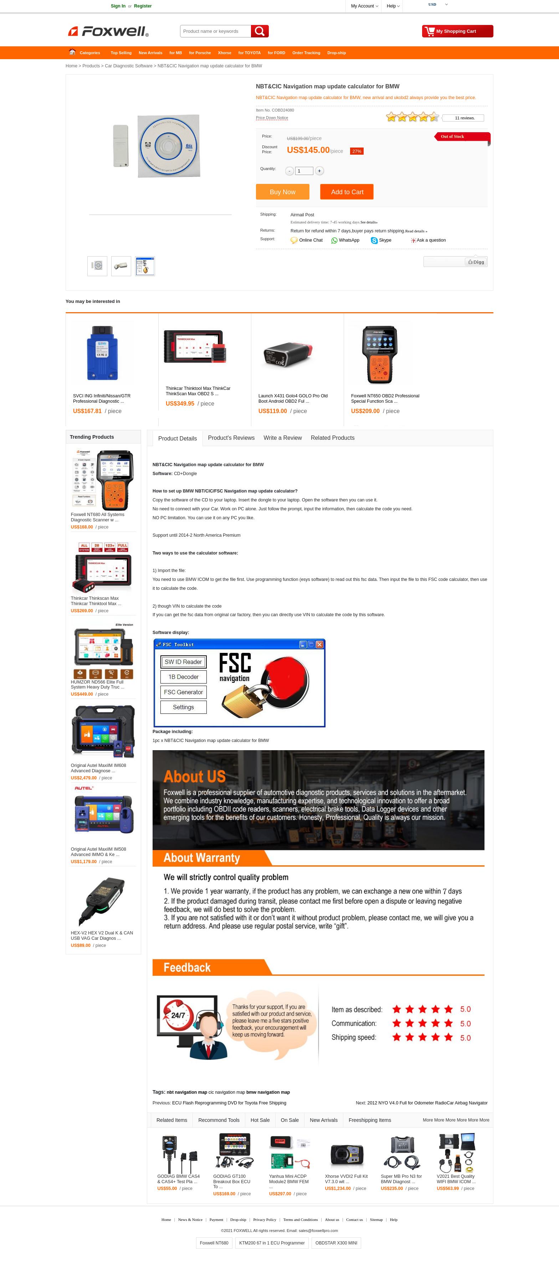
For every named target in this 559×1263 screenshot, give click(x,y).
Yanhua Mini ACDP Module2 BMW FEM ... (289, 1182)
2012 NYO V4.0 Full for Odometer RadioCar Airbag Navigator (428, 1102)
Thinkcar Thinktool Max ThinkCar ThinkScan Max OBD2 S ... (198, 391)
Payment (217, 1219)
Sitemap (376, 1219)
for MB (176, 53)
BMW (258, 464)
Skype (384, 240)
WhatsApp (349, 240)
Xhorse (224, 53)
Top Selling (121, 53)
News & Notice (190, 1219)
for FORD (276, 53)
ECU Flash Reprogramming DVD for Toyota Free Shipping (229, 1102)
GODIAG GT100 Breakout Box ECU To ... (231, 1182)
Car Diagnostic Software (129, 65)
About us (332, 1219)
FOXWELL (243, 1230)
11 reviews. (465, 118)
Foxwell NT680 (214, 1243)
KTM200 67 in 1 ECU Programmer (271, 1243)
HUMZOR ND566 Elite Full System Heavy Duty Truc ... (97, 685)
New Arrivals (150, 53)
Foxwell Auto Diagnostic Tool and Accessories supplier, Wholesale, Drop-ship (123, 32)
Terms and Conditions (300, 1219)
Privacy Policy (264, 1219)
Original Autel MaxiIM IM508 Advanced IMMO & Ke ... (98, 852)
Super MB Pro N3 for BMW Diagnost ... (401, 1179)
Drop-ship (337, 53)
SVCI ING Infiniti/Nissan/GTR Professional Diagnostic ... (101, 398)
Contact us (354, 1219)
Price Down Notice (272, 117)
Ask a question (431, 240)
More (428, 1120)
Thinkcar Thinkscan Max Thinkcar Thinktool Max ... (96, 601)
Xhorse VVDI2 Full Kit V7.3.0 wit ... (346, 1179)
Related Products (333, 438)
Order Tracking (306, 53)
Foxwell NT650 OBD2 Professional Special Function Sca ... (385, 398)
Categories (90, 53)
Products (91, 65)
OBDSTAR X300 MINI (336, 1243)
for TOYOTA (250, 53)
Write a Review (283, 438)
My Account (362, 6)
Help (391, 6)
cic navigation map (227, 1092)
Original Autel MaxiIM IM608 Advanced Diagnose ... (98, 768)
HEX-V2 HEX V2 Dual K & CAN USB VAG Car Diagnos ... (102, 936)
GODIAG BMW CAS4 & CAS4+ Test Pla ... (178, 1179)
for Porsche (200, 53)
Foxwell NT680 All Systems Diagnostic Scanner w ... (97, 517)
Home (74, 53)
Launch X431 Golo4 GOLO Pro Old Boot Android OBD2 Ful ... (293, 398)
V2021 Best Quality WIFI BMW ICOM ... (456, 1179)
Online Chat (310, 240)
